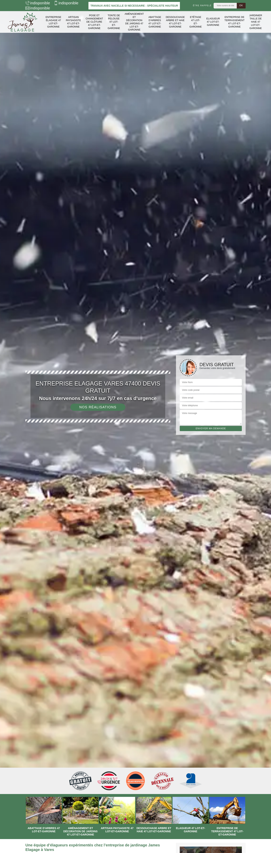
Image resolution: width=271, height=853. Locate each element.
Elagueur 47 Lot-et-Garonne (213, 21)
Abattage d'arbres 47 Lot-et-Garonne (154, 22)
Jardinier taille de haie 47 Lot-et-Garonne (255, 22)
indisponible (37, 3)
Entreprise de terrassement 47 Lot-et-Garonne (235, 22)
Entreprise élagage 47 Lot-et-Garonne (53, 22)
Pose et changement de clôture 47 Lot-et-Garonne (94, 22)
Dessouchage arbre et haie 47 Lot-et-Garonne (175, 22)
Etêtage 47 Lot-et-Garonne (195, 22)
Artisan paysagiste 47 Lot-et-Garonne (73, 22)
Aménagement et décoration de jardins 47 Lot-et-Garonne (134, 21)
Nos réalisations (97, 407)
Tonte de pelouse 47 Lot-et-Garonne (114, 22)
